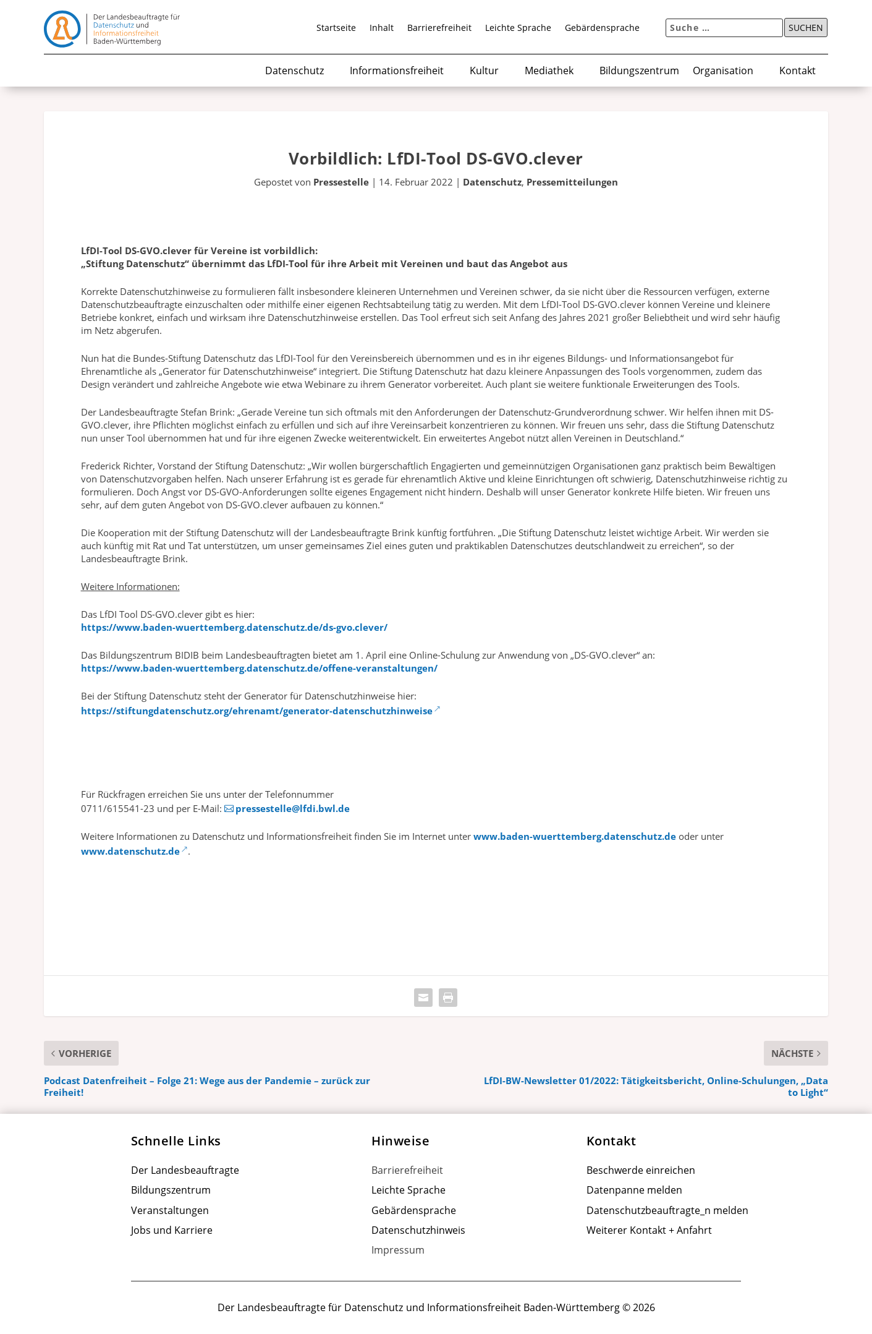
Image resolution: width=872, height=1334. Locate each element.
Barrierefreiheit (439, 28)
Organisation (723, 71)
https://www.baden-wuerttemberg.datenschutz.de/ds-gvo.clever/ (234, 627)
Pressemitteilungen (572, 182)
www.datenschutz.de (130, 851)
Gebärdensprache (602, 28)
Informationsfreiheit (397, 71)
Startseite (336, 28)
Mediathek (549, 71)
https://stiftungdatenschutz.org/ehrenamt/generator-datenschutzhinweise (257, 710)
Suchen (806, 27)
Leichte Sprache (518, 28)
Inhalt (382, 28)
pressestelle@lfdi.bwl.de (292, 808)
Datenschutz (294, 71)
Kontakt (797, 71)
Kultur (484, 71)
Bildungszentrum (639, 71)
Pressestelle (341, 182)
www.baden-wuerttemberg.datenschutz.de (574, 836)
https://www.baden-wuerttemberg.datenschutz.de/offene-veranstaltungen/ (259, 668)
